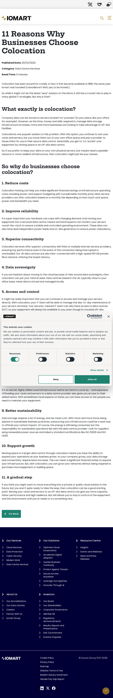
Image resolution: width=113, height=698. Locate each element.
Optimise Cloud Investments (51, 549)
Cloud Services (14, 547)
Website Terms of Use (51, 670)
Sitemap (44, 666)
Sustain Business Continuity (51, 564)
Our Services (13, 540)
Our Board (48, 601)
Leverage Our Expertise (55, 580)
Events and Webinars (91, 551)
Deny (56, 379)
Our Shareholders (52, 605)
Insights (84, 547)
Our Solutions (51, 540)
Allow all (92, 379)
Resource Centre (90, 540)
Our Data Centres (15, 605)
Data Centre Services (17, 564)
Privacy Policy (47, 662)
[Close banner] (109, 316)
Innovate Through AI (53, 585)
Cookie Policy (47, 657)
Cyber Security (14, 555)
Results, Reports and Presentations (53, 627)
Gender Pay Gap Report (52, 679)
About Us (11, 594)
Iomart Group (13, 618)
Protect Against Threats (55, 569)
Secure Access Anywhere (51, 575)
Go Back (14, 513)
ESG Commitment (52, 632)
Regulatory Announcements (52, 620)
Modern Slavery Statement (54, 674)
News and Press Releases (88, 557)
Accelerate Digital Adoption (52, 556)
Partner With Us (14, 613)
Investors (48, 594)
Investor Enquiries (52, 637)
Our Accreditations (16, 601)
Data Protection (14, 551)
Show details (97, 370)
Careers (10, 609)
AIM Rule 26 (49, 613)
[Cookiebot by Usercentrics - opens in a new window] (89, 316)
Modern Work (13, 560)
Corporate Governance (55, 609)
